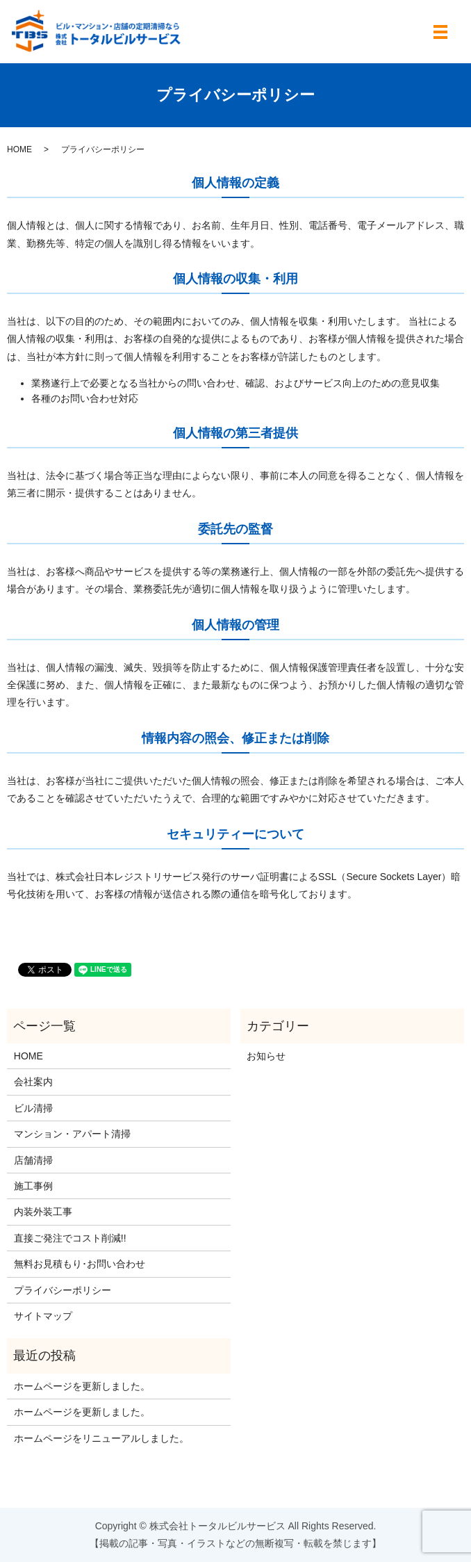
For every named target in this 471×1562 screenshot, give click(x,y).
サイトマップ (43, 1315)
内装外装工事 (43, 1211)
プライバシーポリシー (62, 1290)
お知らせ (266, 1055)
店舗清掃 (33, 1160)
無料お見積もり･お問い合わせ (79, 1263)
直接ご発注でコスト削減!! (70, 1238)
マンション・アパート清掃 (72, 1133)
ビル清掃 (33, 1108)
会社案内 (33, 1081)
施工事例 (33, 1185)
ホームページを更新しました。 (82, 1386)
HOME (19, 149)
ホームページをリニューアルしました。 (101, 1438)
